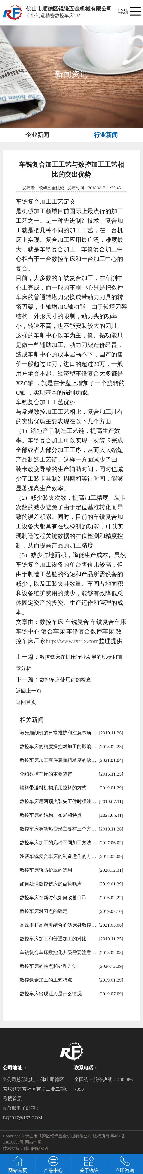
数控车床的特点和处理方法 (48, 966)
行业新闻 (106, 135)
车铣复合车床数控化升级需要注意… (58, 952)
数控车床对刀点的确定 (43, 911)
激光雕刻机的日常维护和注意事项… (58, 732)
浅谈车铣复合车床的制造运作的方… (58, 856)
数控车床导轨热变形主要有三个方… (58, 828)
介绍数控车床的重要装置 (46, 774)
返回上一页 (29, 691)
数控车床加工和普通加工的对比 (53, 938)
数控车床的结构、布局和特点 (51, 815)
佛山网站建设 (36, 1148)
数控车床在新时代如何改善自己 (53, 897)
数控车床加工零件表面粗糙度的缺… (58, 760)
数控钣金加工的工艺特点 (46, 980)
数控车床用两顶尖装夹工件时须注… (58, 801)
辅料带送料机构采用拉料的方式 (53, 787)
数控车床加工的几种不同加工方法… (58, 842)
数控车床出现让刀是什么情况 (51, 993)
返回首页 (26, 702)
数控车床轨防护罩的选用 (46, 870)
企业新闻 (37, 135)
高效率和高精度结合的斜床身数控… (58, 925)
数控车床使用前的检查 (65, 680)
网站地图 (33, 1142)
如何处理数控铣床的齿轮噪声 (51, 883)
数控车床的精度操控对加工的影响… (58, 746)
